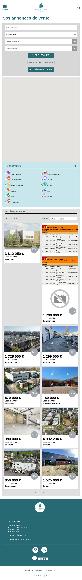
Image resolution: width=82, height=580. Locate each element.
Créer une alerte (42, 70)
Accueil (27, 570)
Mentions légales (38, 570)
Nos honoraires (51, 570)
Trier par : (45, 219)
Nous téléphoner (13, 531)
